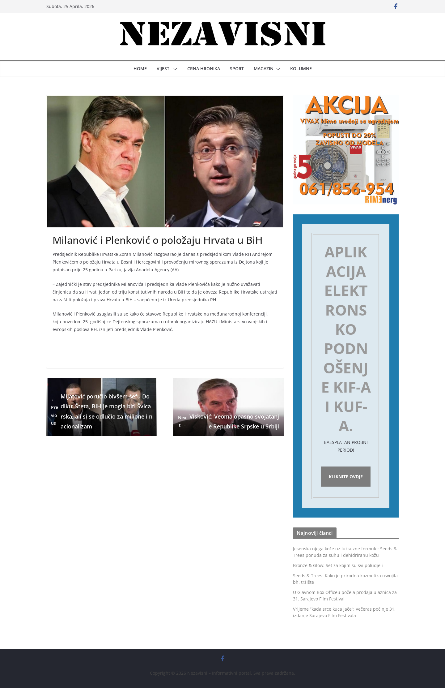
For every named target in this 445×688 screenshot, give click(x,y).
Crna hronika (203, 68)
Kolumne (301, 68)
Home (140, 68)
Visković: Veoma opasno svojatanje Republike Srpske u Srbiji (228, 421)
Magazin (263, 68)
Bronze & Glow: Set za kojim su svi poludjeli (338, 565)
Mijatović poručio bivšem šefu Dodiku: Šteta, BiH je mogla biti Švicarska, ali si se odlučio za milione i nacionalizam (101, 411)
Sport (237, 68)
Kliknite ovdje (346, 476)
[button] (174, 69)
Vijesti (164, 68)
